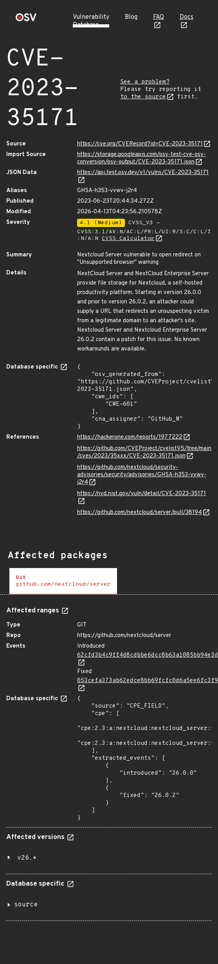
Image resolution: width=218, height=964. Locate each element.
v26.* (27, 858)
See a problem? (144, 82)
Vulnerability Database (91, 21)
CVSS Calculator (128, 238)
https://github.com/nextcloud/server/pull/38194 (139, 512)
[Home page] (26, 19)
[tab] (63, 581)
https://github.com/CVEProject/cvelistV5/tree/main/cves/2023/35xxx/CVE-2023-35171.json (144, 452)
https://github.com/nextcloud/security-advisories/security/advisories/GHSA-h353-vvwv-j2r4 (141, 475)
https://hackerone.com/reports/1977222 (129, 437)
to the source (143, 97)
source (26, 905)
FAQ (158, 17)
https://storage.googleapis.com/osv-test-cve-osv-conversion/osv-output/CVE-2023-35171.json (141, 158)
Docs (186, 17)
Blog (131, 17)
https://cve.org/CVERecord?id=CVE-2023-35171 (140, 144)
